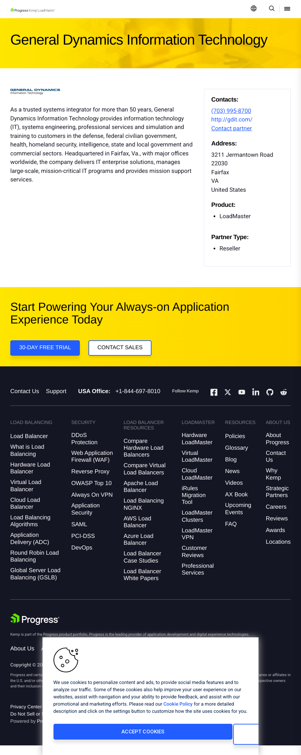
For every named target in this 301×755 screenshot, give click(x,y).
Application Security (85, 518)
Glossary (236, 457)
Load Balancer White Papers (142, 584)
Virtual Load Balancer (25, 495)
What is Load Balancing (27, 460)
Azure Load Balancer (138, 549)
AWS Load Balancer (137, 531)
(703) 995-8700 (231, 111)
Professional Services (198, 578)
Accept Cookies (98, 737)
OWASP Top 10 (91, 492)
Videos (234, 492)
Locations (278, 551)
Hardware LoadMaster (197, 448)
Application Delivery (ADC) (29, 548)
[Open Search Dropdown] (271, 9)
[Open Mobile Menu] (287, 9)
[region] (150, 698)
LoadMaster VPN (197, 543)
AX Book (236, 504)
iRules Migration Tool (194, 504)
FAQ (231, 533)
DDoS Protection (84, 448)
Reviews (277, 528)
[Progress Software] (35, 629)
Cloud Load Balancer (25, 512)
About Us (22, 658)
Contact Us (24, 401)
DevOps (81, 557)
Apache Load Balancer (140, 496)
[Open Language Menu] (254, 9)
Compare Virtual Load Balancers (144, 478)
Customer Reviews (194, 561)
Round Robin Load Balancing (34, 566)
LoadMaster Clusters (197, 525)
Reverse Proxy (90, 481)
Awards (275, 539)
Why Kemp (273, 483)
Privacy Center (26, 716)
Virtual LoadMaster (197, 466)
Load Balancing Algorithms (30, 530)
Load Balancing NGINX (143, 513)
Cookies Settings (195, 737)
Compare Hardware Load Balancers (143, 457)
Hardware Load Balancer (30, 477)
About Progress (277, 448)
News (232, 480)
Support (56, 401)
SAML (79, 533)
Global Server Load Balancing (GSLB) (35, 583)
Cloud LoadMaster (197, 483)
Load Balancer (29, 446)
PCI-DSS (83, 545)
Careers (276, 516)
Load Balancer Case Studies (142, 566)
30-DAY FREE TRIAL (45, 351)
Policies (235, 446)
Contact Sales (123, 351)
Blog (231, 469)
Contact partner (231, 128)
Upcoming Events (238, 518)
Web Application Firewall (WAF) (92, 466)
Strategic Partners (277, 501)
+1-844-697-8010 (138, 401)
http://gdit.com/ (231, 119)
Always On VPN (92, 504)
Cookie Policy (178, 709)
